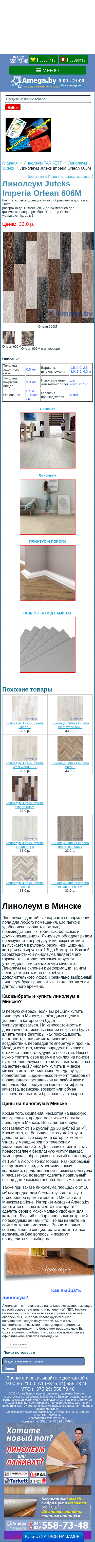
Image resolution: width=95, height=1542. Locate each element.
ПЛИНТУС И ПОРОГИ (47, 570)
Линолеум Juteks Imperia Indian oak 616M (70, 885)
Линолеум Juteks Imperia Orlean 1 (25, 725)
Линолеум (47, 504)
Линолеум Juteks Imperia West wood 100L (25, 765)
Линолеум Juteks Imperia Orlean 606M (25, 805)
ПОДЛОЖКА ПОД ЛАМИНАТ (47, 642)
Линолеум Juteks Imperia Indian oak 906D (70, 845)
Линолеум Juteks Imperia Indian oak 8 (25, 845)
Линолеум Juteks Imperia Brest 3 (70, 765)
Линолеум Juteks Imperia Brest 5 (25, 885)
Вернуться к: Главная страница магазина (59, 177)
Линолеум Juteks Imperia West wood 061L (70, 725)
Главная (10, 163)
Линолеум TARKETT (43, 163)
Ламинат (47, 437)
